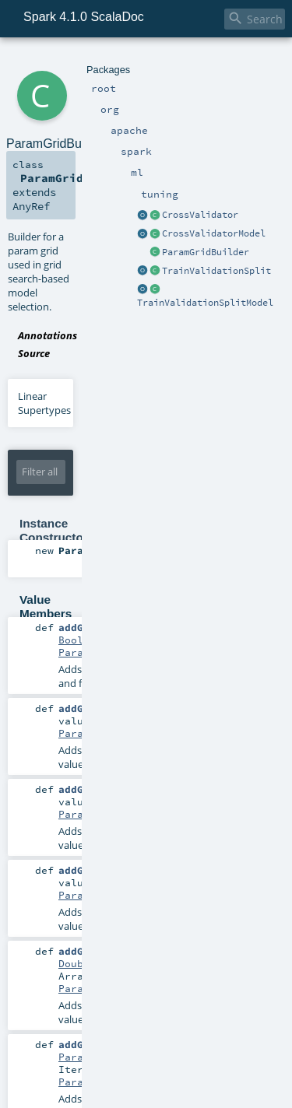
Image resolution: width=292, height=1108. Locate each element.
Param (74, 1056)
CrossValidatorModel (214, 233)
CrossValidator (200, 214)
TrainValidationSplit (216, 270)
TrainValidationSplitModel (205, 302)
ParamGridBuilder (205, 252)
